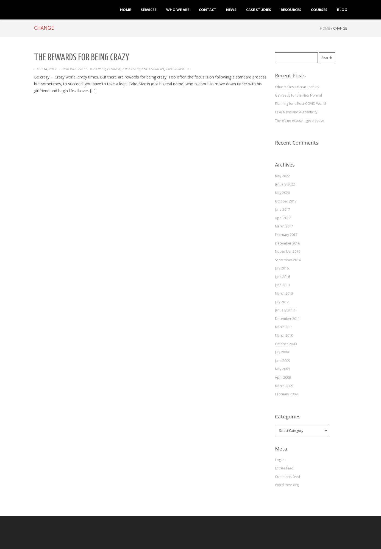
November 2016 (287, 251)
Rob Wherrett (74, 69)
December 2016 (287, 243)
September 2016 (288, 260)
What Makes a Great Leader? (297, 87)
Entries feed (284, 468)
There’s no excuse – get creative (299, 120)
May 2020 (282, 192)
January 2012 (285, 310)
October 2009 (286, 344)
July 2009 (282, 352)
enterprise (175, 69)
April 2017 (283, 218)
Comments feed (287, 476)
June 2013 (282, 285)
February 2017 (286, 234)
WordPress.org (287, 485)
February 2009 (286, 394)
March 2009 (284, 386)
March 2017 (284, 226)
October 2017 (286, 201)
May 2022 (282, 176)
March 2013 (284, 293)
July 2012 (282, 302)
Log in (279, 459)
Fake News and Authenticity (296, 112)
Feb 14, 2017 (46, 69)
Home (325, 28)
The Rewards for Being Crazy (81, 57)
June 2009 (282, 360)
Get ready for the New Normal (298, 95)
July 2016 (282, 268)
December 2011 (287, 318)
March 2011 (284, 327)
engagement (152, 69)
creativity (131, 69)
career (99, 69)
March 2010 (284, 335)
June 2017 (282, 209)
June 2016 (282, 276)
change (114, 69)
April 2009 (283, 377)
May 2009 (282, 369)
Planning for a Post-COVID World (300, 103)
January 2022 (285, 184)
